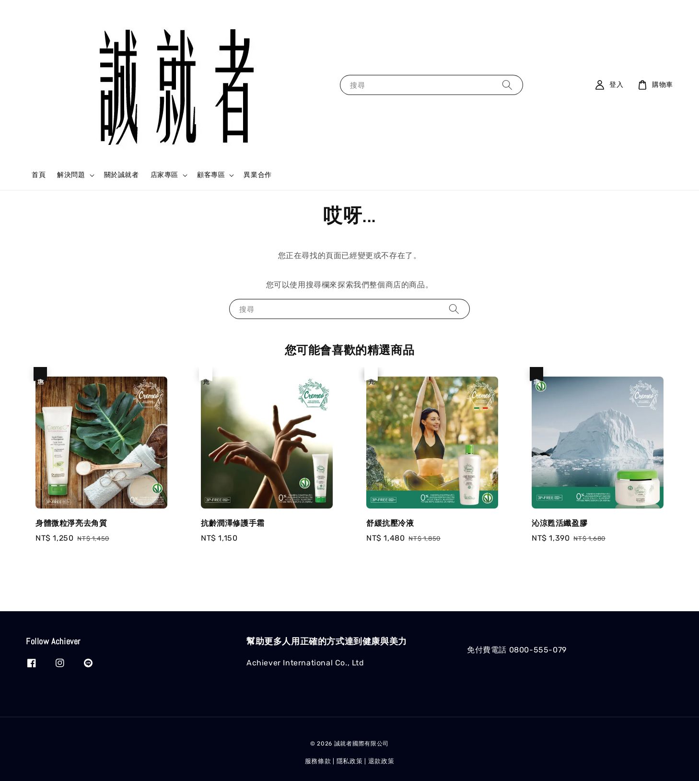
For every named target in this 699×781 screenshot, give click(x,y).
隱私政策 (350, 761)
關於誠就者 (121, 175)
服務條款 (318, 761)
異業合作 (257, 175)
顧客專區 (211, 175)
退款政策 (381, 761)
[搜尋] (507, 84)
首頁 (39, 175)
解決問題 (71, 175)
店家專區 (164, 175)
